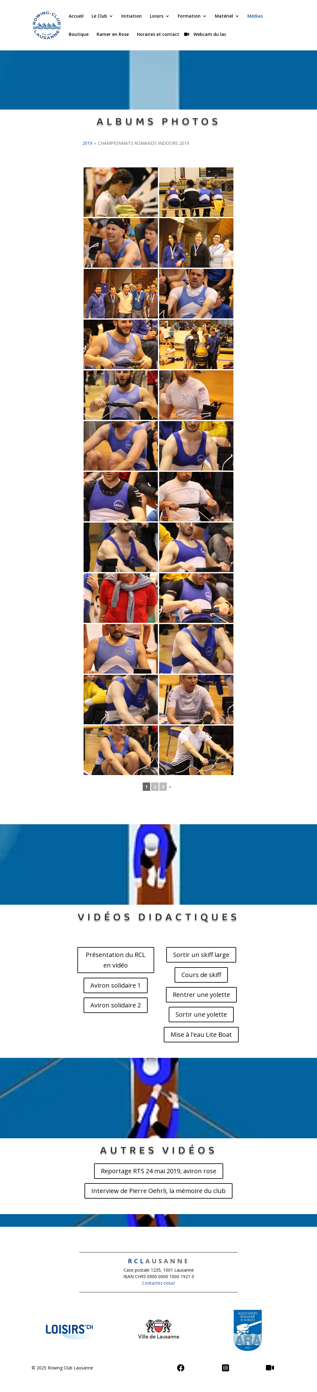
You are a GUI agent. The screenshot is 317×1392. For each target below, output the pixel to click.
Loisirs (156, 16)
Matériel (224, 16)
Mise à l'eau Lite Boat (201, 1034)
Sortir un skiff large (201, 954)
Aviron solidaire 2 (115, 1005)
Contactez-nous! (158, 1283)
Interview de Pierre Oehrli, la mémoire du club (158, 1191)
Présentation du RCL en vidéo (115, 959)
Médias (255, 16)
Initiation (131, 16)
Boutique (79, 34)
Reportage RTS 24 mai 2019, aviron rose (158, 1171)
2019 (87, 143)
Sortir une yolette (201, 1014)
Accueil (76, 16)
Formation (189, 16)
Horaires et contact (158, 34)
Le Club (99, 16)
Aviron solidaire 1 (115, 985)
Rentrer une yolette (201, 994)
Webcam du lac (209, 34)
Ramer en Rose (113, 34)
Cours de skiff (201, 975)
